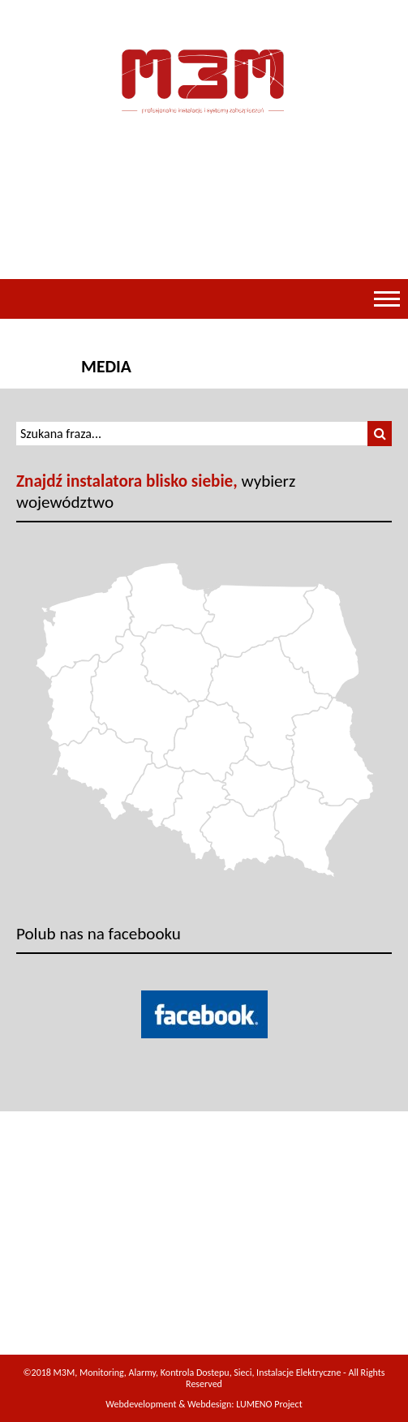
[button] (379, 433)
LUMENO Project (269, 1404)
